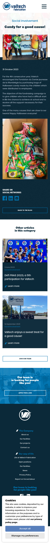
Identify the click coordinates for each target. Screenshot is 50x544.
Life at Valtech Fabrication (25, 457)
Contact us (25, 447)
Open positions (25, 462)
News (25, 470)
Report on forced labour (25, 479)
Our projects (25, 443)
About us (25, 434)
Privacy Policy (25, 475)
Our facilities (25, 439)
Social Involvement (12, 274)
